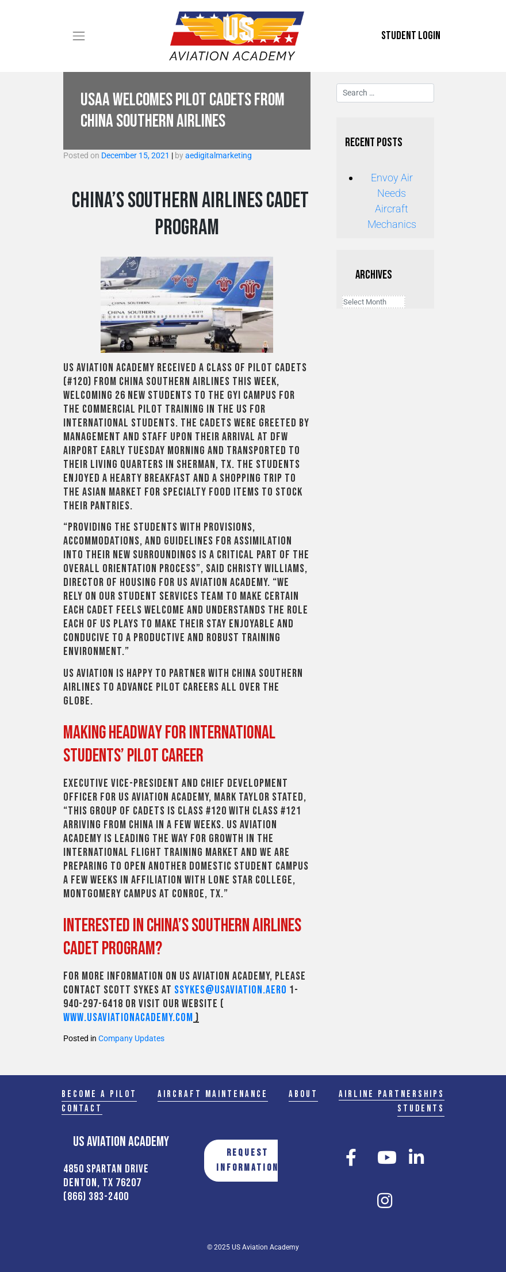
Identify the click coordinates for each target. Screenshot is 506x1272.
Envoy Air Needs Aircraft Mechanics (391, 201)
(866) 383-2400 (96, 1197)
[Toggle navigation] (79, 35)
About (303, 1094)
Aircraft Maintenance (213, 1094)
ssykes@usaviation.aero (230, 990)
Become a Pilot (99, 1094)
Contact (82, 1108)
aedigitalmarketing (218, 155)
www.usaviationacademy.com (128, 1018)
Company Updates (131, 1038)
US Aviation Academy (265, 1247)
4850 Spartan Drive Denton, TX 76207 (106, 1176)
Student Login (410, 36)
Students (420, 1108)
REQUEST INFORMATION (247, 1160)
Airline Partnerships (391, 1094)
